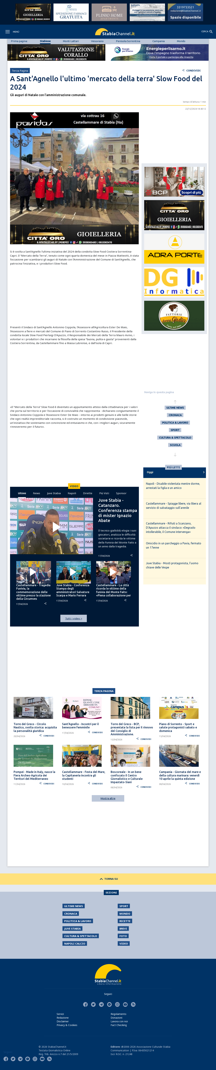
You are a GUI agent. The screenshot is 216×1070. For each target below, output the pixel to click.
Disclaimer (63, 1021)
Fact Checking (119, 1025)
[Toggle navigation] (12, 31)
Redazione (63, 1017)
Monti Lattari (71, 41)
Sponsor (121, 493)
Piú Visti (104, 493)
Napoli (72, 493)
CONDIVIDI (191, 70)
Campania (158, 41)
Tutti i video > (73, 618)
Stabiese (45, 41)
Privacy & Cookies (67, 1025)
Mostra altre (108, 798)
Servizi (60, 1014)
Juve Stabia (54, 493)
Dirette (87, 493)
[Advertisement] (74, 295)
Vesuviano (97, 41)
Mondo (181, 41)
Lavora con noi (119, 1021)
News (36, 493)
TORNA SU (108, 878)
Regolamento (118, 1014)
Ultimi (22, 493)
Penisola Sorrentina (128, 41)
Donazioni (116, 1017)
